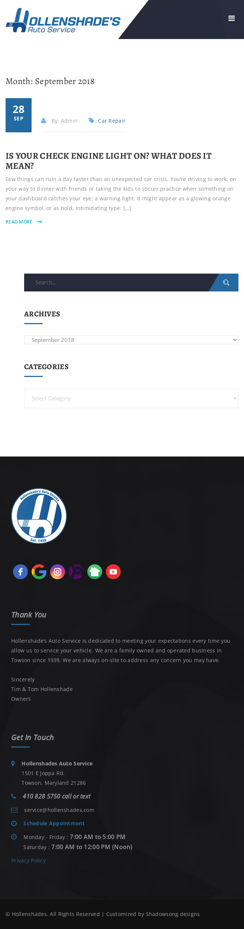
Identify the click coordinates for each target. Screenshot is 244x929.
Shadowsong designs (173, 913)
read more (20, 222)
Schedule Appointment (54, 823)
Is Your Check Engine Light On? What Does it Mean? (109, 160)
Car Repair (112, 120)
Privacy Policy (28, 860)
